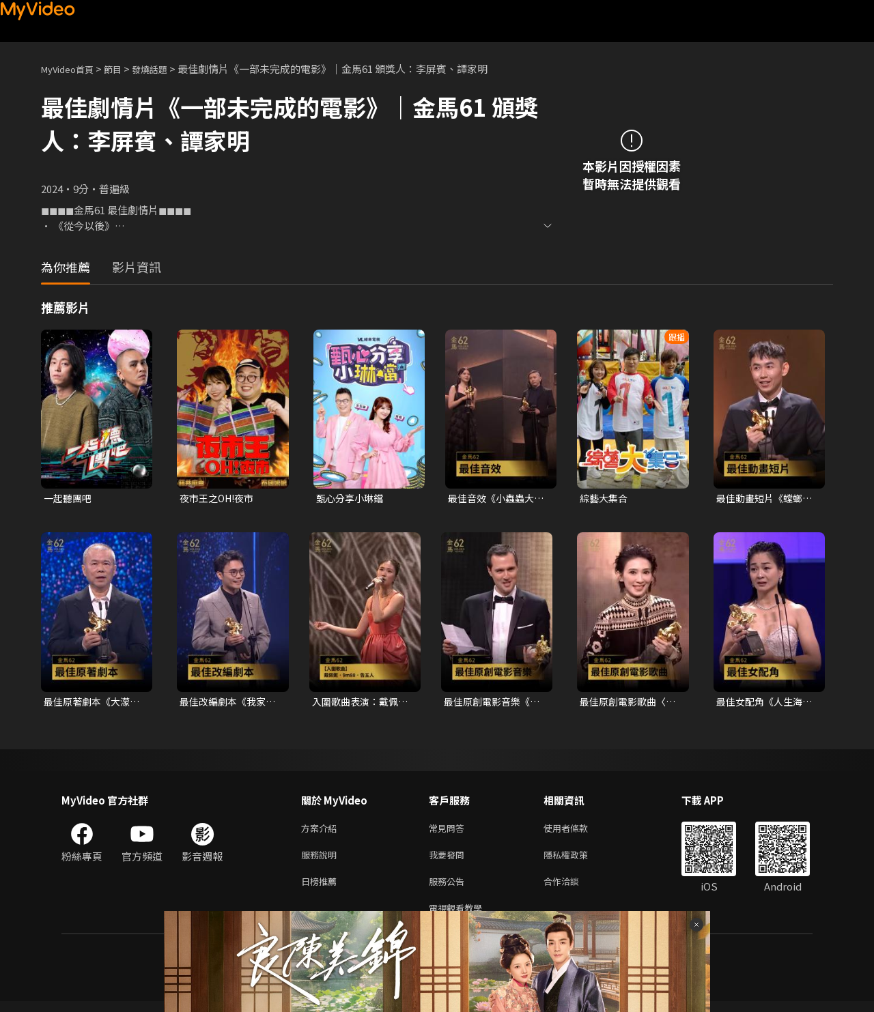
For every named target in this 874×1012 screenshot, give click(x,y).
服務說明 (321, 860)
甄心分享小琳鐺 (352, 498)
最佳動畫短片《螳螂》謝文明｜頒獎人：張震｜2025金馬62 (765, 498)
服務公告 (449, 889)
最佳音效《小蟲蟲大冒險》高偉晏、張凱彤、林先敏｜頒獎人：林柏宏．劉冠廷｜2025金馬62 (494, 498)
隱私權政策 (577, 860)
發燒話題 (164, 68)
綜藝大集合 (605, 498)
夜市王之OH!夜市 (220, 498)
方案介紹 (321, 831)
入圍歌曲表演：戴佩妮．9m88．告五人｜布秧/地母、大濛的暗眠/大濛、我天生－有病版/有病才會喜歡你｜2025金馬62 (361, 703)
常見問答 (449, 831)
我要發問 (449, 860)
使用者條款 (577, 831)
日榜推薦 (321, 889)
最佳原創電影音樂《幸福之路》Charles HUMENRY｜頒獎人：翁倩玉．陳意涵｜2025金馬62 (492, 703)
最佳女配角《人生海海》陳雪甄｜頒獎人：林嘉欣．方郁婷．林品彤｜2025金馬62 (763, 703)
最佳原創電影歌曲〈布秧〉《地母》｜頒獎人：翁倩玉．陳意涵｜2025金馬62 (628, 703)
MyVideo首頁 (72, 68)
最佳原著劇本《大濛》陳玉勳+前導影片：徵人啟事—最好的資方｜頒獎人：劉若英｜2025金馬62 (93, 703)
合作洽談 (572, 889)
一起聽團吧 (69, 498)
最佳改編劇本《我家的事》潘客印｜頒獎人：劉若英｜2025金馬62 (226, 703)
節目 (123, 68)
